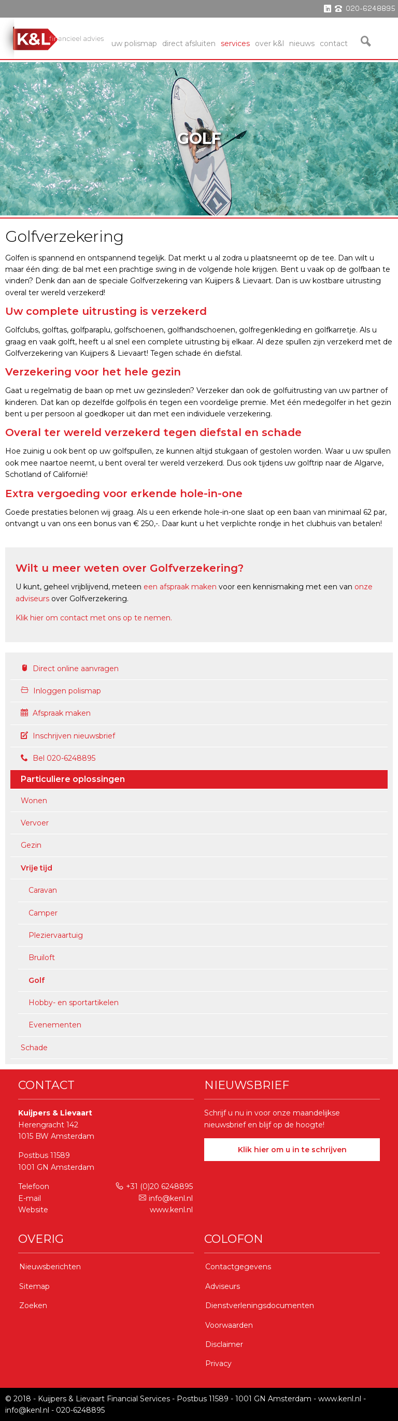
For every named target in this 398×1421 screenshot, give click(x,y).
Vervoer (35, 823)
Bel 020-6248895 (58, 758)
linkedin (327, 8)
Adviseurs (222, 1286)
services (235, 43)
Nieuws (302, 43)
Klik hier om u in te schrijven (292, 1149)
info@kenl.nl (166, 1198)
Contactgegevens (238, 1266)
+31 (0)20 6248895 (154, 1186)
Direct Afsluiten (189, 43)
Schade (34, 1047)
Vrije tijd (36, 868)
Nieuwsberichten (50, 1266)
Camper (43, 913)
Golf (37, 980)
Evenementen (55, 1025)
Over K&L (269, 43)
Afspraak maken (56, 713)
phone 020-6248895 (365, 8)
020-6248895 (80, 1410)
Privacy (218, 1363)
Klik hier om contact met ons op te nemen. (94, 617)
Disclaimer (224, 1344)
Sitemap (34, 1286)
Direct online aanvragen (70, 668)
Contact (334, 43)
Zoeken (33, 1305)
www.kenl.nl (171, 1209)
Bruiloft (42, 957)
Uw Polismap (134, 43)
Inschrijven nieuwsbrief (68, 736)
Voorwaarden (229, 1325)
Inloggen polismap (61, 690)
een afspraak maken (180, 586)
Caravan (43, 890)
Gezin (31, 845)
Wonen (34, 800)
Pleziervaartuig (56, 935)
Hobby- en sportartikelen (74, 1002)
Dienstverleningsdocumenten (259, 1305)
